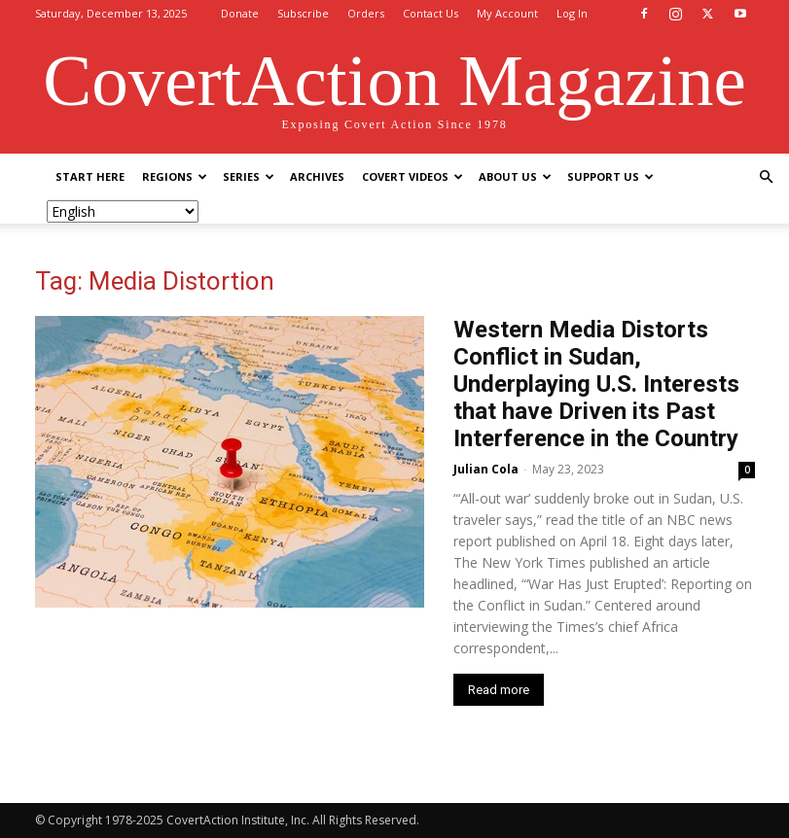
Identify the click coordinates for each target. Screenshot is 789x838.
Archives (317, 176)
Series (248, 176)
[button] (765, 177)
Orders (365, 13)
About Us (515, 176)
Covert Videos (412, 176)
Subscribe (303, 13)
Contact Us (430, 13)
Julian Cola (486, 469)
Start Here (90, 176)
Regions (174, 176)
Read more (498, 689)
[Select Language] (122, 211)
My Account (507, 13)
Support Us (610, 176)
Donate (240, 13)
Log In (572, 13)
